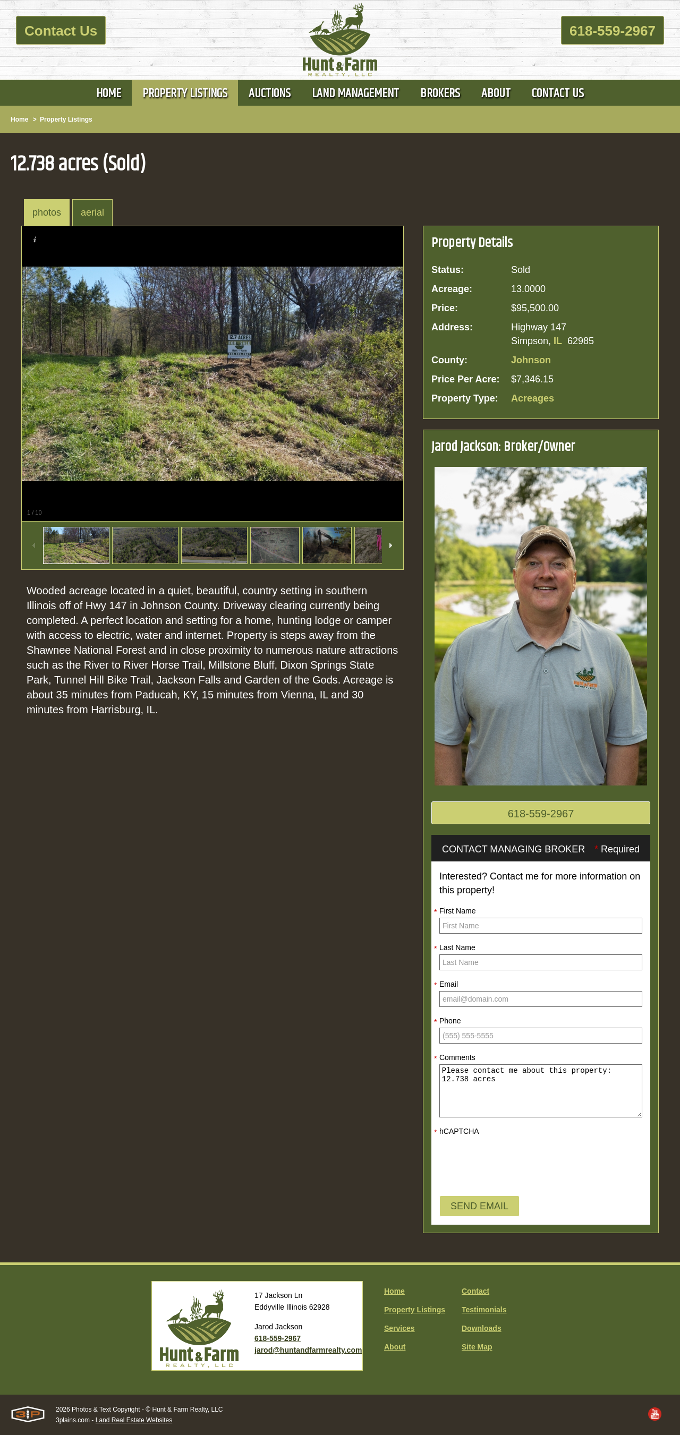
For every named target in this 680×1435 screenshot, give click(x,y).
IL (558, 341)
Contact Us (60, 31)
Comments (454, 1058)
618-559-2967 (613, 31)
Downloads (482, 1328)
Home (19, 119)
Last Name (454, 948)
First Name (454, 911)
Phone (447, 1021)
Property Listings (66, 119)
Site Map (477, 1347)
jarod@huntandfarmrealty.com (308, 1350)
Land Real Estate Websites (134, 1420)
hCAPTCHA (456, 1131)
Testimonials (484, 1309)
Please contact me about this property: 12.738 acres (540, 1090)
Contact (475, 1291)
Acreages (532, 398)
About (394, 1347)
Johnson (531, 360)
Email (446, 984)
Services (399, 1328)
